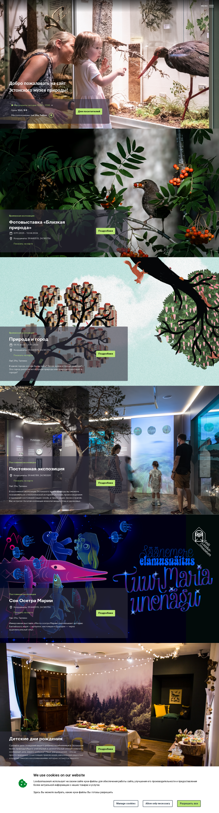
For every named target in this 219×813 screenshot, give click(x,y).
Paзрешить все (189, 803)
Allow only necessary (158, 803)
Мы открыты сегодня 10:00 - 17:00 (32, 105)
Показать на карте (23, 244)
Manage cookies (126, 803)
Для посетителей (89, 111)
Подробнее (105, 231)
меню (204, 6)
